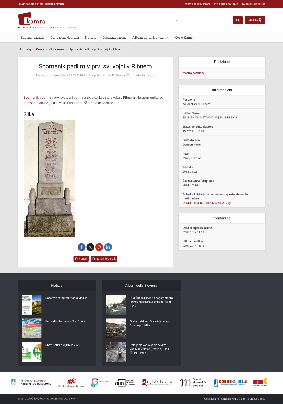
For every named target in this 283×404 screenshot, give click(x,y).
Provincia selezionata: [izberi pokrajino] (41, 3)
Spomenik (31, 97)
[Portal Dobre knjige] (230, 383)
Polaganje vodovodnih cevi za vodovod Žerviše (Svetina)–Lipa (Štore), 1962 (149, 348)
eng (223, 3)
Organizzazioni (114, 37)
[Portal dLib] (125, 383)
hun (235, 3)
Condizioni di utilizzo (233, 398)
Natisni (81, 258)
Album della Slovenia (149, 37)
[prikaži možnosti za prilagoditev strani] (197, 3)
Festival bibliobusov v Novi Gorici (65, 321)
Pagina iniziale (33, 37)
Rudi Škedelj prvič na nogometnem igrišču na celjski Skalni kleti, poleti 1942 (151, 301)
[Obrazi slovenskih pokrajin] (193, 383)
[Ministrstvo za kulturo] (31, 383)
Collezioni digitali (65, 37)
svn (216, 3)
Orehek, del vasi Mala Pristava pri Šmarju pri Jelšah (150, 323)
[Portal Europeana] (99, 383)
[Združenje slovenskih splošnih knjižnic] (157, 383)
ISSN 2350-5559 (256, 398)
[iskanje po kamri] (203, 20)
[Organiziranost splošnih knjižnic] (71, 383)
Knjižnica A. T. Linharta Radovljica (133, 75)
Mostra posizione (194, 73)
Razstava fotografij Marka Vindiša (66, 297)
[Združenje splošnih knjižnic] (260, 383)
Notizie (90, 37)
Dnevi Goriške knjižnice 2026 (62, 345)
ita (229, 3)
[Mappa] (255, 20)
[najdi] (238, 20)
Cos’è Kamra (184, 37)
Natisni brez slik (104, 258)
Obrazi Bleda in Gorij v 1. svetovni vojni (207, 203)
